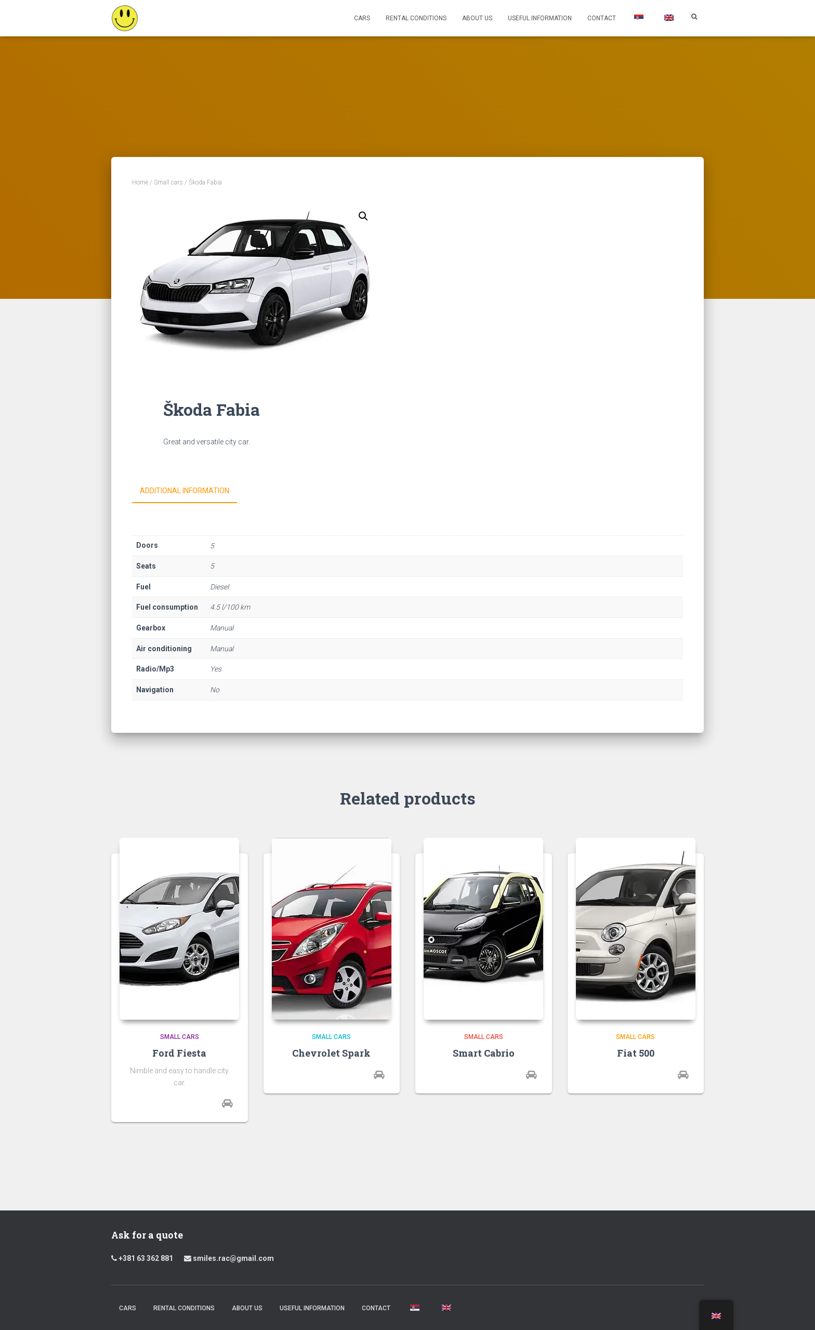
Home (140, 182)
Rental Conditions (416, 18)
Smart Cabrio (484, 1052)
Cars (362, 18)
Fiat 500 (635, 1052)
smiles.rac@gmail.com (229, 1257)
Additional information (184, 490)
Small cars (168, 182)
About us (477, 18)
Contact (601, 18)
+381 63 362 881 (146, 1257)
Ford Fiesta (179, 1052)
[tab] (192, 491)
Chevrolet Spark (331, 1052)
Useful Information (540, 18)
